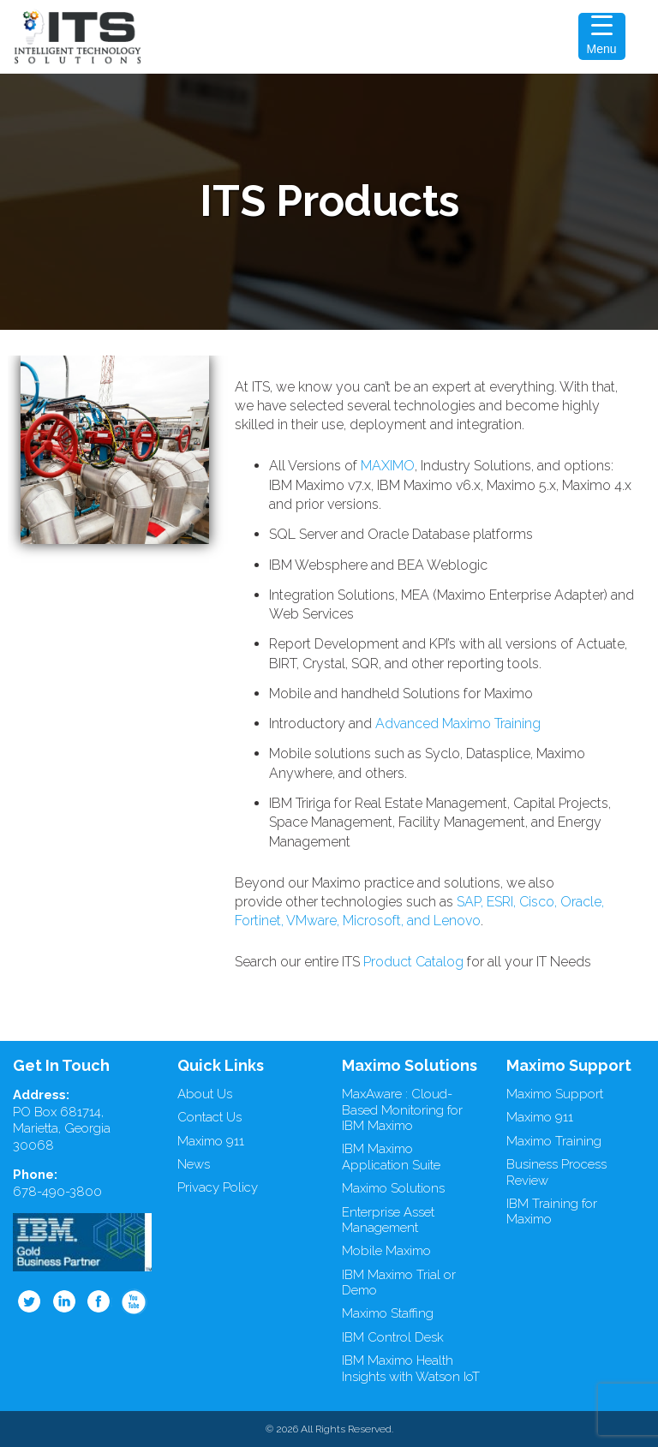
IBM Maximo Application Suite (391, 1157)
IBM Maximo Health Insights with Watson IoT (411, 1368)
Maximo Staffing (388, 1313)
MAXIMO (388, 465)
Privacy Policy (217, 1187)
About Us (204, 1094)
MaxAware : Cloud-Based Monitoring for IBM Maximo (402, 1109)
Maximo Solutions (393, 1188)
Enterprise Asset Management (388, 1220)
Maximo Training (553, 1141)
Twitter (29, 1301)
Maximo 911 (210, 1141)
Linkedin (64, 1301)
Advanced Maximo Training (458, 723)
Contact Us (209, 1117)
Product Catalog (413, 962)
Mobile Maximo (386, 1251)
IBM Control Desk (393, 1337)
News (193, 1164)
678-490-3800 (57, 1191)
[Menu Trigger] (601, 36)
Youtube (134, 1301)
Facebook (99, 1301)
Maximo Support (554, 1094)
